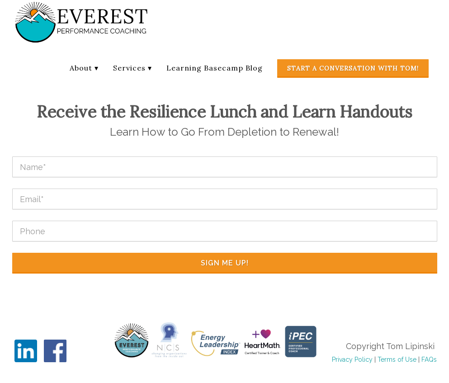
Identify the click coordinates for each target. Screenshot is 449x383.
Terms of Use (397, 359)
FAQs (429, 359)
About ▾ (84, 67)
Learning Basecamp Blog (214, 67)
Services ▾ (132, 67)
